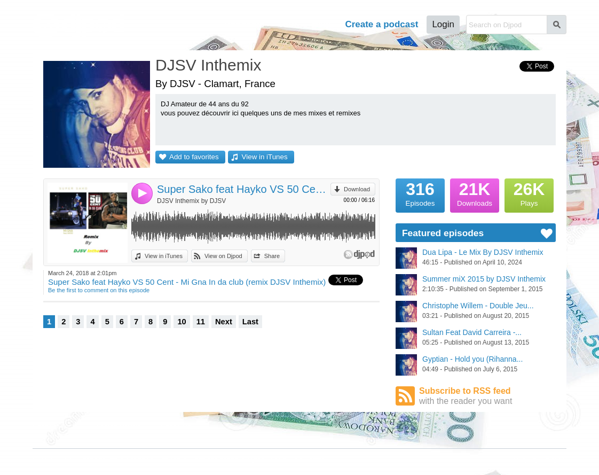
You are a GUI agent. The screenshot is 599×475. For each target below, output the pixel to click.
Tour (288, 24)
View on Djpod (223, 256)
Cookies (168, 459)
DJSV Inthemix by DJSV (191, 201)
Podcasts (244, 24)
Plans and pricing (214, 459)
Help (322, 24)
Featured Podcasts (57, 436)
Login (443, 24)
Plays (529, 192)
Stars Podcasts (116, 436)
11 (200, 321)
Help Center (306, 459)
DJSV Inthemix (208, 65)
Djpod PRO (264, 459)
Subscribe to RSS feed (487, 396)
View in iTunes (265, 157)
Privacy (137, 459)
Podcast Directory (120, 426)
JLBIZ (63, 459)
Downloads (474, 192)
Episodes (420, 192)
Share (272, 256)
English (556, 459)
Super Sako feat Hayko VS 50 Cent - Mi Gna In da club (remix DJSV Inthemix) (243, 189)
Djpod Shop (176, 426)
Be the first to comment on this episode (98, 290)
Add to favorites (194, 157)
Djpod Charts (50, 426)
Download (357, 189)
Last (250, 321)
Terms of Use (99, 459)
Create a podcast (381, 24)
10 (181, 321)
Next (223, 321)
